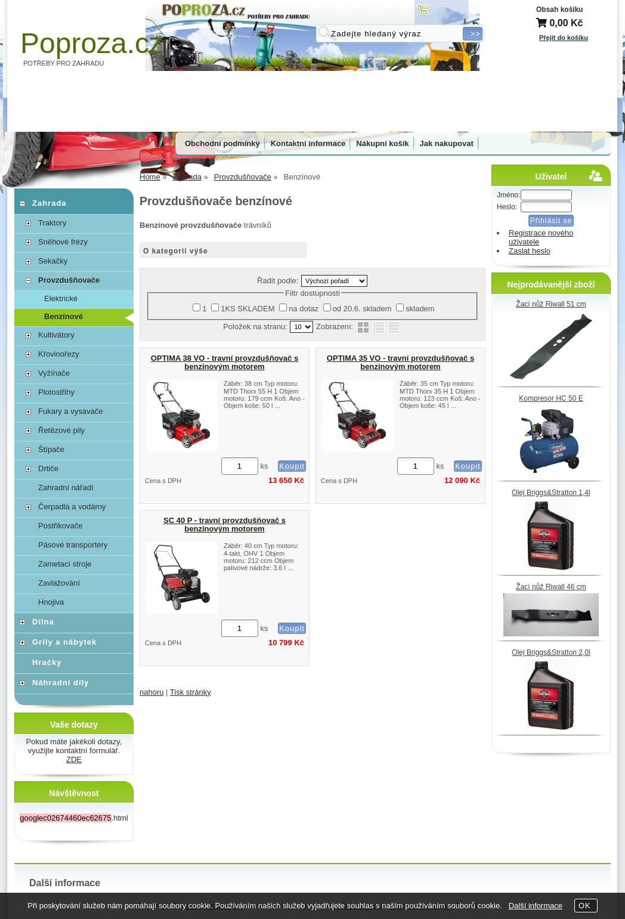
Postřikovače (60, 525)
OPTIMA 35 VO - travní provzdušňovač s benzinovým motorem (400, 362)
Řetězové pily (61, 430)
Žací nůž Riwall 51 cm (551, 304)
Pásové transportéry (72, 544)
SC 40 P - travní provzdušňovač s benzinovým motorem (224, 524)
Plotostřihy (56, 392)
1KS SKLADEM (247, 308)
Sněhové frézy (63, 241)
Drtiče (48, 468)
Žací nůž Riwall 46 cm (551, 587)
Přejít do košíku (563, 37)
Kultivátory (56, 334)
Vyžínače (54, 373)
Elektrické (61, 298)
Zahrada (49, 203)
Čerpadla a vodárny (72, 506)
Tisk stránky (190, 692)
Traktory (52, 222)
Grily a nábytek (64, 642)
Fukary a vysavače (70, 411)
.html (74, 817)
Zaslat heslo (529, 250)
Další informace (535, 905)
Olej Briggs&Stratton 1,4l (551, 492)
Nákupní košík (382, 143)
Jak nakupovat (447, 143)
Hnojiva (51, 602)
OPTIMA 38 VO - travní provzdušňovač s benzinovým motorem (224, 362)
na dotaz (303, 308)
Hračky (46, 662)
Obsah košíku (559, 9)
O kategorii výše (175, 251)
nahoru (151, 692)
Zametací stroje (65, 563)
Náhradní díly (60, 682)
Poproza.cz (91, 43)
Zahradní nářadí (66, 487)
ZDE (74, 759)
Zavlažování (59, 582)
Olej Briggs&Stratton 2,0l (551, 652)
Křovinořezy (58, 353)
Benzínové (63, 316)
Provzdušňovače (69, 280)
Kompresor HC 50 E (551, 398)
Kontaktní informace (308, 143)
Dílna (43, 621)
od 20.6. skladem (362, 308)
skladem (420, 308)
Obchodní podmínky (222, 143)
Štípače (51, 449)
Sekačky (52, 260)
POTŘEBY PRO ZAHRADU (63, 63)
